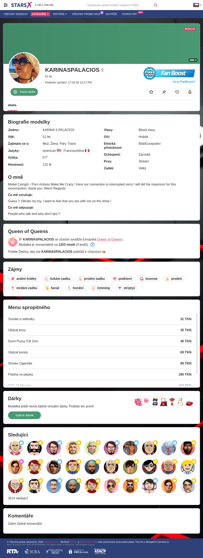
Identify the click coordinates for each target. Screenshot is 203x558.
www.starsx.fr (51, 541)
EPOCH (73, 542)
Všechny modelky (16, 14)
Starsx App (130, 14)
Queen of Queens (109, 239)
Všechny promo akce (87, 14)
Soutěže (111, 14)
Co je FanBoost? (184, 81)
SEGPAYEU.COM (88, 542)
